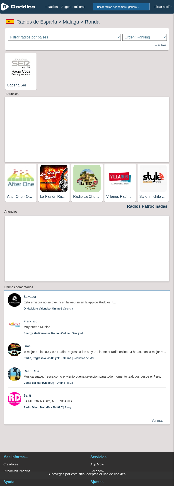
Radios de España (36, 22)
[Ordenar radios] (144, 37)
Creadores (10, 464)
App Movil (97, 464)
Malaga (71, 22)
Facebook (97, 471)
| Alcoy (47, 407)
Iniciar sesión (163, 7)
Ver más (157, 420)
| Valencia (48, 308)
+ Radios (51, 7)
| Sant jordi (53, 333)
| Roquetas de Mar (59, 358)
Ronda (92, 22)
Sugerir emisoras (73, 7)
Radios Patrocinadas (147, 206)
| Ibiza (48, 382)
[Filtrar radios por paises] (64, 37)
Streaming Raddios (16, 471)
